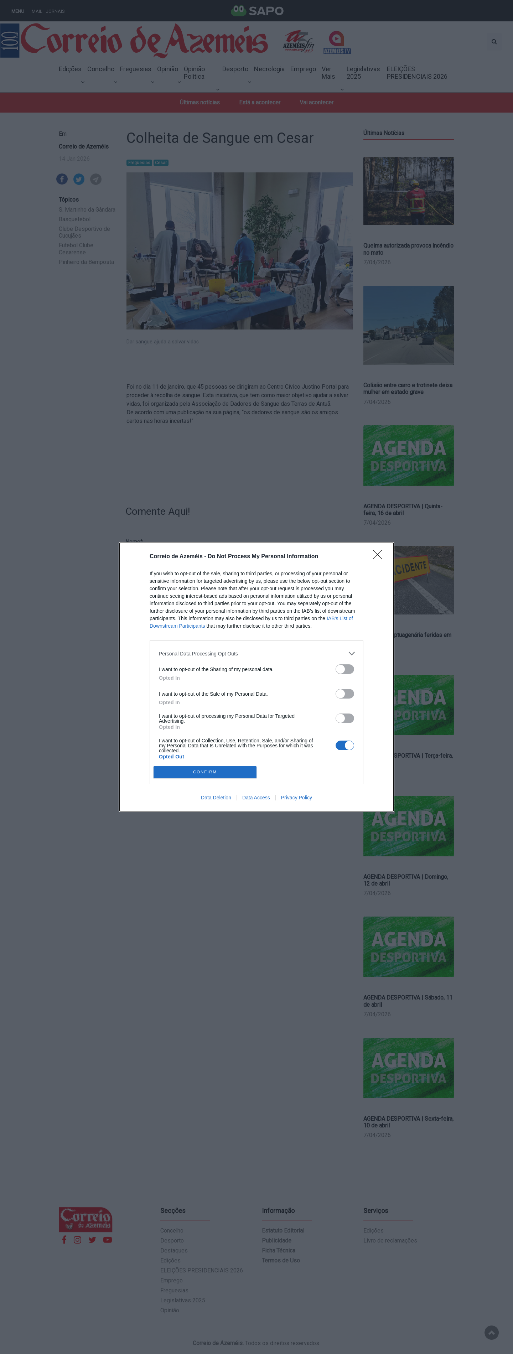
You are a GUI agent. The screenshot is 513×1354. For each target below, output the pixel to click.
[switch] (345, 669)
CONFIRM (205, 772)
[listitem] (256, 653)
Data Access (256, 797)
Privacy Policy (296, 797)
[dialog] (256, 677)
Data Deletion (216, 797)
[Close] (380, 557)
